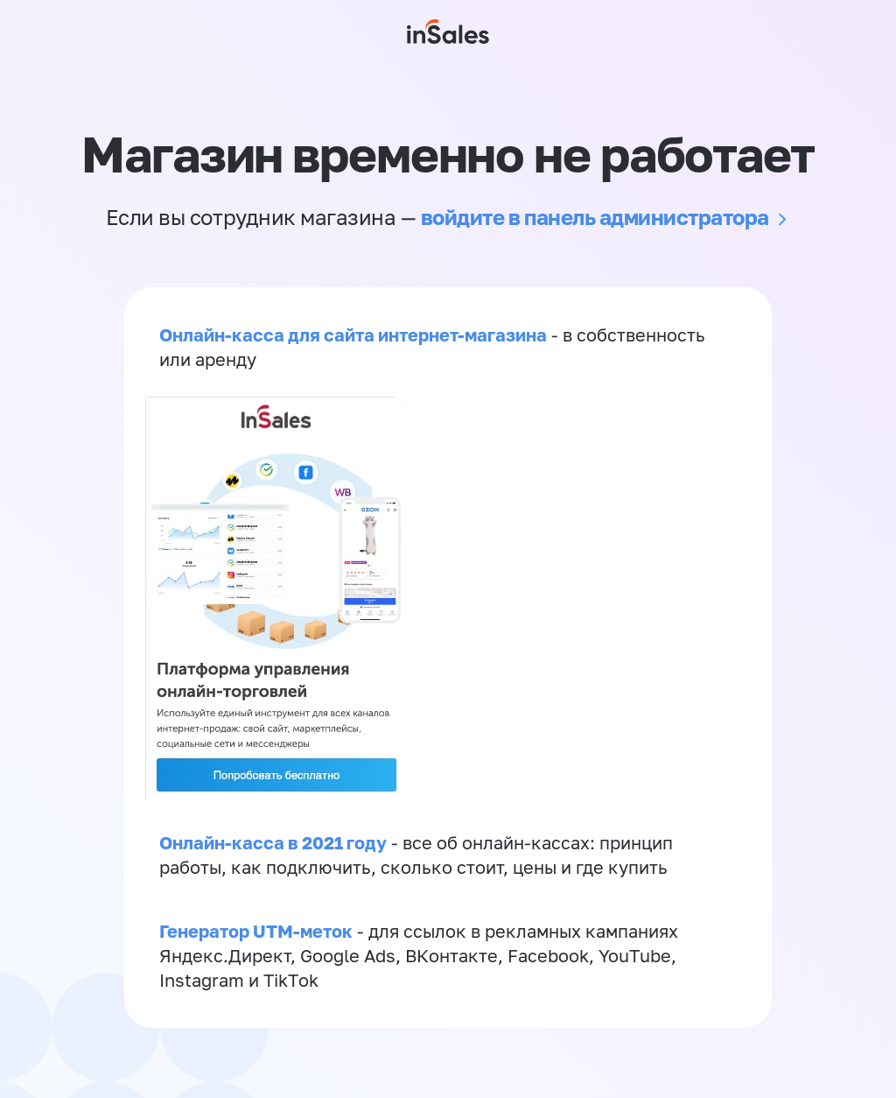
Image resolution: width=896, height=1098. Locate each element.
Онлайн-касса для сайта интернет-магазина (353, 334)
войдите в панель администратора (595, 216)
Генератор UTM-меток (256, 930)
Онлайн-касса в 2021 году (273, 842)
